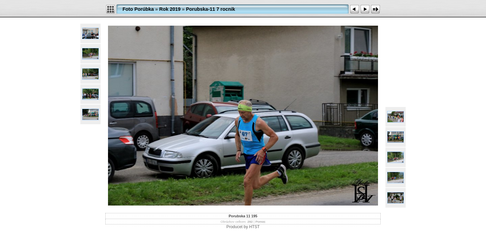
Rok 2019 (170, 9)
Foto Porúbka (138, 9)
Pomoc (260, 221)
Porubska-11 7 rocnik (210, 9)
